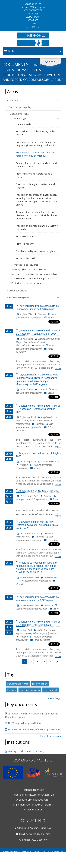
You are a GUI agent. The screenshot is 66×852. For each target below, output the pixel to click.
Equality (11, 690)
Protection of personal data (26, 283)
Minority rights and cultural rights (28, 269)
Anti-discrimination (30, 690)
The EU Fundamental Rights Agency (30, 278)
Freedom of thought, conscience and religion (35, 186)
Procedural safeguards (33, 264)
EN (33, 26)
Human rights (33, 118)
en (9, 331)
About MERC (33, 16)
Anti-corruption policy (31, 107)
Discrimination (39, 683)
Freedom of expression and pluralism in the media (37, 227)
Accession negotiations (31, 297)
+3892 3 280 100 (33, 4)
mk (9, 306)
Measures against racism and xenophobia (34, 274)
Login (33, 23)
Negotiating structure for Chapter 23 (33, 794)
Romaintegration (33, 809)
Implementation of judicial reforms (33, 804)
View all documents (50, 736)
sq (8, 416)
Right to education (25, 236)
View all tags (54, 698)
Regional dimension (33, 789)
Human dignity (23, 124)
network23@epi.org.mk (33, 7)
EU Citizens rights (31, 290)
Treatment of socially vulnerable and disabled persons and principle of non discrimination (36, 215)
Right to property (25, 243)
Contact (33, 20)
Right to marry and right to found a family (34, 175)
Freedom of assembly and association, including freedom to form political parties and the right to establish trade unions (36, 199)
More (58, 368)
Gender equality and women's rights (35, 251)
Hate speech (51, 690)
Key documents (33, 10)
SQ (38, 26)
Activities (33, 13)
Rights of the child (25, 258)
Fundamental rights (31, 113)
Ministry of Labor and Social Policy (24, 751)
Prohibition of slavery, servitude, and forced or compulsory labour (35, 154)
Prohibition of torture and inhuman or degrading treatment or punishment (36, 143)
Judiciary (31, 100)
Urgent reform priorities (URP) (33, 799)
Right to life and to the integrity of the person (35, 133)
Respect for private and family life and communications (36, 164)
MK (28, 26)
